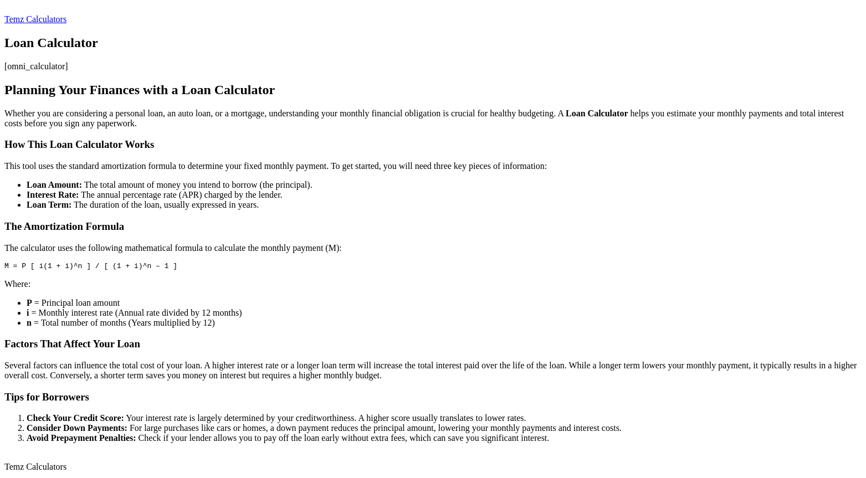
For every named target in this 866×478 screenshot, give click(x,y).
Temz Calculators (35, 19)
